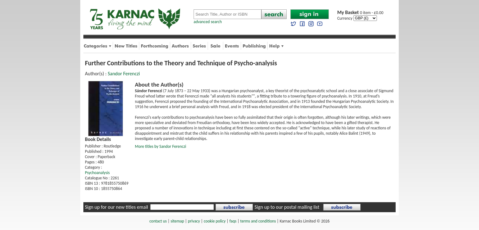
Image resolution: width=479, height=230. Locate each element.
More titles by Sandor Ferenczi (160, 146)
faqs (233, 221)
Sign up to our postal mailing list (286, 207)
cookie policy (214, 221)
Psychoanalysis (97, 172)
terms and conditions (258, 221)
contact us (158, 221)
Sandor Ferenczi (124, 74)
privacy (194, 221)
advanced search (208, 21)
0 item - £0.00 (360, 12)
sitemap (177, 221)
